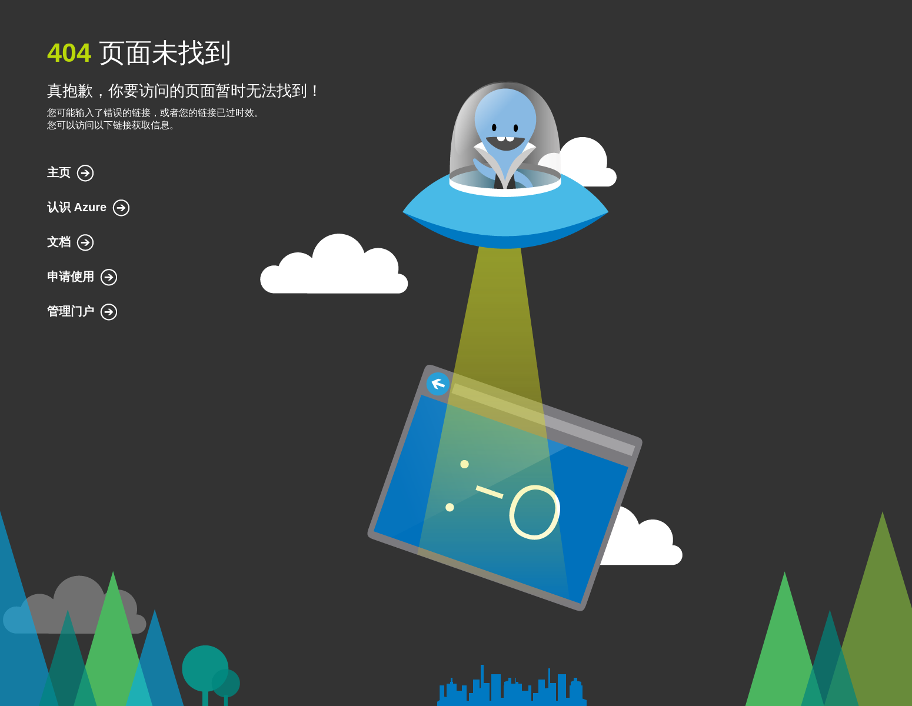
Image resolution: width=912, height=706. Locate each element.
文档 (59, 241)
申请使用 (70, 276)
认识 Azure (76, 207)
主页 (59, 172)
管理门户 (70, 311)
